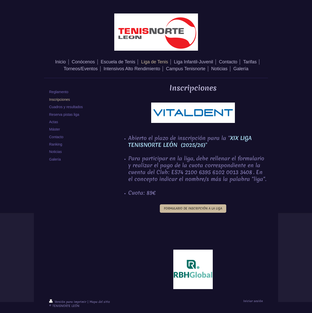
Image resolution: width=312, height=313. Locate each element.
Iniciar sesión (253, 301)
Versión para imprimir (68, 302)
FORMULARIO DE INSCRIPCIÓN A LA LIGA (193, 208)
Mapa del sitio (100, 302)
